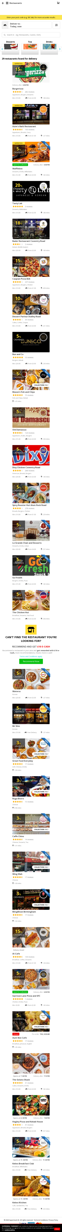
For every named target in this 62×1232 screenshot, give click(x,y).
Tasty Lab (17, 203)
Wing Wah (17, 874)
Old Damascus (19, 429)
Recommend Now (31, 661)
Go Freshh (17, 577)
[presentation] (2, 49)
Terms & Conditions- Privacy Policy (46, 1220)
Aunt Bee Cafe (19, 1037)
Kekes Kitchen (19, 1202)
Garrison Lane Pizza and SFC (26, 996)
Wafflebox (17, 168)
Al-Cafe (16, 953)
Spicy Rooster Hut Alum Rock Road (29, 505)
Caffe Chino (18, 836)
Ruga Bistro (18, 798)
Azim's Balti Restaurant (24, 126)
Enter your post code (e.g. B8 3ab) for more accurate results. (31, 17)
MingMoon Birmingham (24, 911)
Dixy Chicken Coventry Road (26, 467)
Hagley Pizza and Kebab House (27, 1121)
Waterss (16, 691)
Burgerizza (17, 88)
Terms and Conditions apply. (31, 656)
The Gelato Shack (21, 1079)
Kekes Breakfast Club (23, 1163)
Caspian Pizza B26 (21, 278)
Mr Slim (16, 726)
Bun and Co (17, 354)
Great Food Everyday (22, 760)
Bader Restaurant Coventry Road (28, 241)
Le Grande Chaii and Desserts (27, 543)
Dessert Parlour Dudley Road (26, 316)
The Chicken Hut (20, 612)
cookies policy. (10, 1230)
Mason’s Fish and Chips (23, 392)
